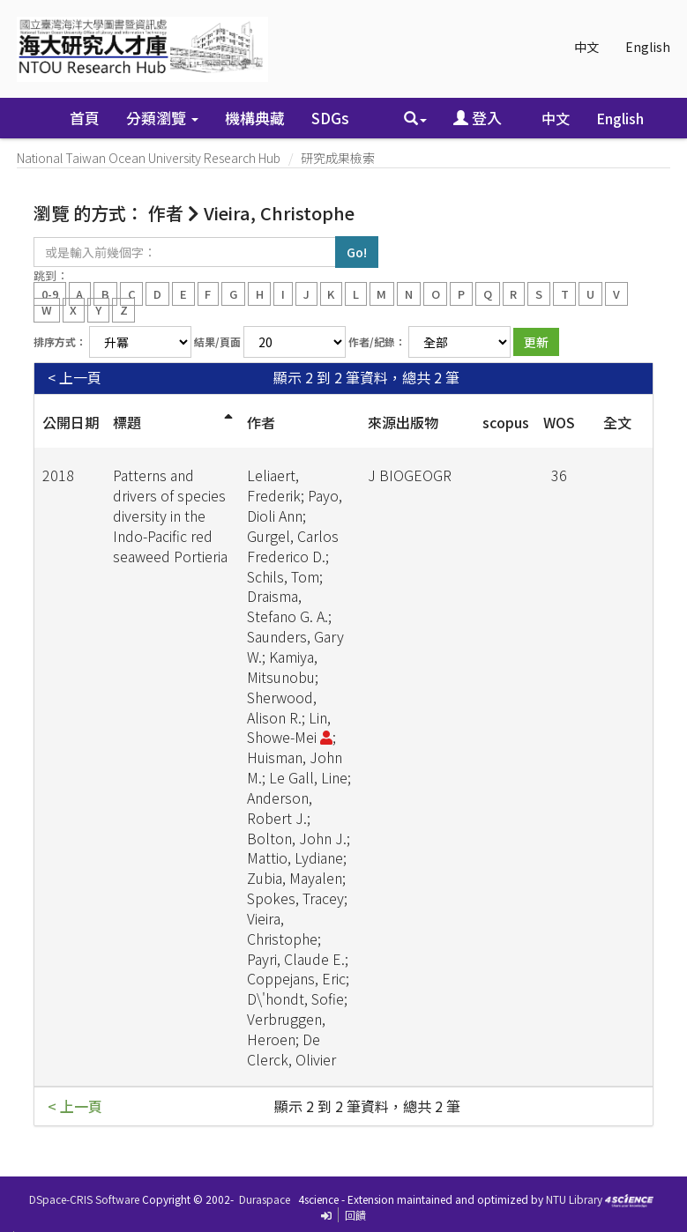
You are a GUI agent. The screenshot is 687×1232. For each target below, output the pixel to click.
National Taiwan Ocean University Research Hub (148, 158)
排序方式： (60, 341)
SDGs (330, 118)
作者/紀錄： (377, 341)
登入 (477, 118)
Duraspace (264, 1198)
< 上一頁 (74, 377)
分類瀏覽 (162, 118)
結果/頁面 (217, 341)
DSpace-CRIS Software (84, 1198)
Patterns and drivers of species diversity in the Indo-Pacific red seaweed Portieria (170, 515)
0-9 (49, 293)
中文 (586, 47)
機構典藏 (255, 118)
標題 (127, 422)
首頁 (85, 118)
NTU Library (574, 1198)
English (647, 47)
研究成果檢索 (338, 158)
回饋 (355, 1214)
